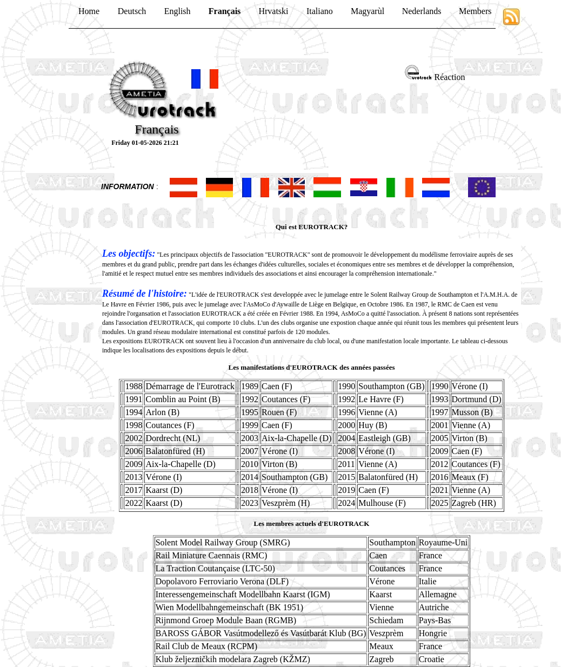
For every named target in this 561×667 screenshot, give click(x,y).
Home (88, 11)
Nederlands (422, 11)
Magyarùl (367, 11)
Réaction (450, 77)
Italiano (319, 11)
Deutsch (132, 11)
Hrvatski (273, 11)
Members (475, 11)
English (177, 11)
